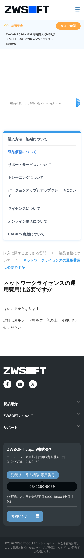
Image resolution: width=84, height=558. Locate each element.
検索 (78, 102)
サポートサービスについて (29, 164)
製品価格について (22, 152)
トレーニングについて (26, 177)
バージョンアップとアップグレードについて (42, 193)
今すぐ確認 (68, 26)
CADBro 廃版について (26, 234)
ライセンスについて (24, 208)
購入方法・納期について (27, 139)
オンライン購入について (27, 221)
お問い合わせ (25, 516)
